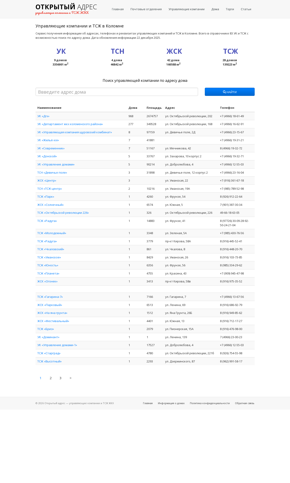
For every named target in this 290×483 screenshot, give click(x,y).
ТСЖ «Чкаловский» (50, 249)
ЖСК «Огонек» (47, 281)
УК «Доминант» (48, 337)
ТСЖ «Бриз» (45, 329)
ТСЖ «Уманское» (49, 257)
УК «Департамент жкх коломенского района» (70, 124)
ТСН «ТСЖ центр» (49, 189)
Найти (230, 92)
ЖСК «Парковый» (49, 305)
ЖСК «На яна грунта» (52, 313)
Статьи (246, 9)
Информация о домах (171, 403)
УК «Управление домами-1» (57, 345)
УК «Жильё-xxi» (48, 140)
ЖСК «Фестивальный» (53, 321)
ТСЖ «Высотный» (49, 361)
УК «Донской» (47, 156)
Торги (230, 9)
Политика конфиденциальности (210, 403)
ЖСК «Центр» (46, 180)
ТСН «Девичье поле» (52, 172)
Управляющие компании (187, 9)
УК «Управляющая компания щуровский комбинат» (74, 132)
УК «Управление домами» (56, 164)
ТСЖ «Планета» (48, 273)
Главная (118, 9)
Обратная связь (244, 403)
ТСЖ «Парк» (45, 196)
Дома (215, 9)
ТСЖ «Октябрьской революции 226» (63, 213)
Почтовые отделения (146, 9)
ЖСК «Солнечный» (50, 205)
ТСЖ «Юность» (47, 265)
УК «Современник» (51, 148)
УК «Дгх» (43, 116)
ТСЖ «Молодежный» (51, 233)
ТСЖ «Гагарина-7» (50, 297)
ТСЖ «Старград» (48, 353)
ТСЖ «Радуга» (47, 221)
